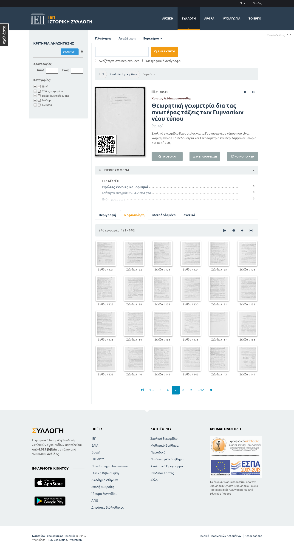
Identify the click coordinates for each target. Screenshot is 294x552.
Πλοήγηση (103, 38)
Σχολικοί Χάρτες (162, 473)
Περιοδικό (157, 452)
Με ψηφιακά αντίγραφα (161, 61)
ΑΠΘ (94, 500)
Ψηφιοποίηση (134, 215)
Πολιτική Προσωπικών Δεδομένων (220, 535)
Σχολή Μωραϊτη (102, 487)
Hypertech (75, 539)
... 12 (201, 390)
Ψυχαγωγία (231, 18)
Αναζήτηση (127, 38)
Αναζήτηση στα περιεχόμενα (117, 61)
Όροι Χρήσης (254, 535)
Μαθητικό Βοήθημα (164, 445)
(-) (290, 35)
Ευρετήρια (152, 38)
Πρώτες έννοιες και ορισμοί (125, 187)
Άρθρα (209, 18)
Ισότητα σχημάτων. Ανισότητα (126, 193)
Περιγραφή (107, 215)
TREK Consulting (56, 539)
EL (243, 3)
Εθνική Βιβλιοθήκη (105, 473)
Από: (40, 70)
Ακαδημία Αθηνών (104, 480)
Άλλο (154, 480)
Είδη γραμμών (113, 199)
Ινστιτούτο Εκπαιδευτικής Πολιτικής (53, 535)
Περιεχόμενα (116, 170)
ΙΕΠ (101, 74)
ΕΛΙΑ (94, 445)
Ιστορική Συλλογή (70, 19)
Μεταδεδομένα (164, 215)
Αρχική (167, 18)
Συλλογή (189, 18)
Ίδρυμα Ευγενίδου (104, 494)
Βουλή (96, 452)
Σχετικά (189, 215)
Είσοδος (257, 3)
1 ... (151, 390)
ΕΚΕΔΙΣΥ (97, 459)
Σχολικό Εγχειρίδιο (123, 74)
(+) (287, 35)
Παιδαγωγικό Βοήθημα (167, 459)
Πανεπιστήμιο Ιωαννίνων (109, 466)
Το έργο (255, 18)
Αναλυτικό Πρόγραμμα (166, 466)
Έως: (65, 70)
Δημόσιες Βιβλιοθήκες (107, 507)
